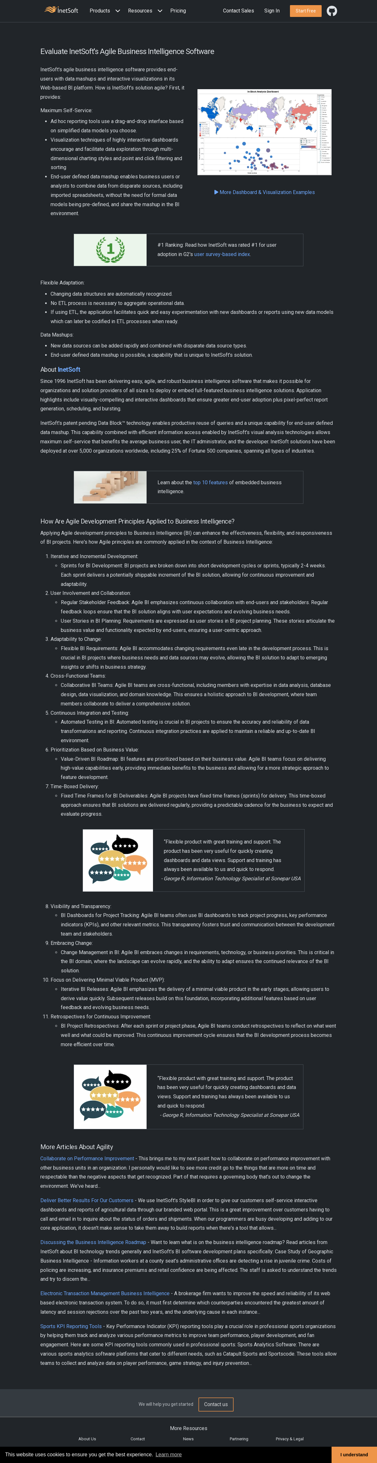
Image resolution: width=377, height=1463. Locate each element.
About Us (87, 1438)
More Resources (188, 1428)
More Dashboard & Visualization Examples (264, 192)
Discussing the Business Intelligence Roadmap (93, 1242)
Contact (138, 1438)
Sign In (272, 11)
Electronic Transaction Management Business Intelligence (105, 1293)
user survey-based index (222, 254)
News (188, 1438)
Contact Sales (238, 11)
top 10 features (210, 482)
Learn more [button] (169, 1454)
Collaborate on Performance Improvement (87, 1159)
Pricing (178, 11)
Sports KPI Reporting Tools (71, 1326)
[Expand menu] (116, 11)
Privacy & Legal (290, 1438)
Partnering (239, 1438)
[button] (106, 11)
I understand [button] (354, 1454)
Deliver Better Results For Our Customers (86, 1200)
